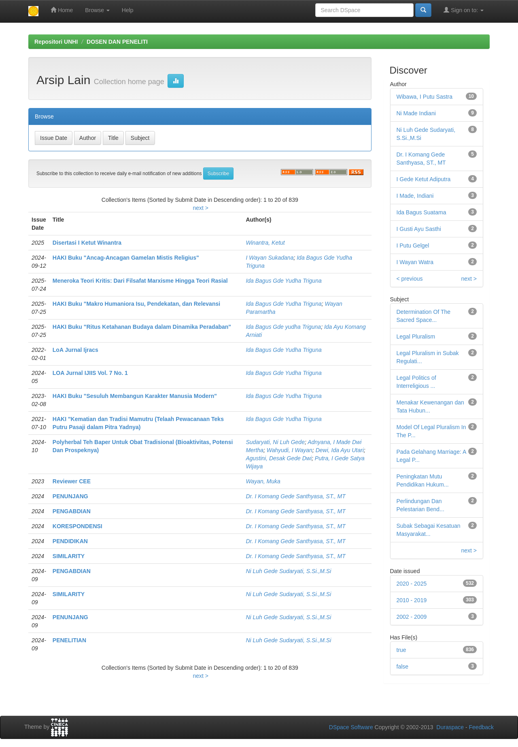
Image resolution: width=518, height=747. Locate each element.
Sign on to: (464, 9)
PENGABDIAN (72, 511)
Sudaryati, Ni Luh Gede (275, 442)
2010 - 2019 (412, 600)
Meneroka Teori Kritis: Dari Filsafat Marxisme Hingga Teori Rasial (140, 280)
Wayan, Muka (263, 481)
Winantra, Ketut (265, 242)
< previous (410, 278)
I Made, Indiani (415, 196)
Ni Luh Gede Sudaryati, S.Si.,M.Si (288, 571)
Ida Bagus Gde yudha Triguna (283, 327)
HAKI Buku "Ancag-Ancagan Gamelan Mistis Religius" (126, 257)
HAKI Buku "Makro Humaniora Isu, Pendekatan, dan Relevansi (136, 303)
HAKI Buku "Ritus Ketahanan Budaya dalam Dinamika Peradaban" (142, 327)
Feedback (481, 727)
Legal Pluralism (416, 336)
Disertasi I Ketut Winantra (87, 242)
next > (200, 208)
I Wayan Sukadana (269, 257)
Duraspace (450, 727)
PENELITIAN (69, 640)
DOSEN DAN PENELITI (117, 41)
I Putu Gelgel (413, 245)
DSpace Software (351, 727)
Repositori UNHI (56, 41)
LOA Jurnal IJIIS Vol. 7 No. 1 (90, 373)
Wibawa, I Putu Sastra (425, 96)
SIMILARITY (69, 556)
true (401, 650)
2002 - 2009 (412, 617)
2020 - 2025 (412, 583)
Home (62, 9)
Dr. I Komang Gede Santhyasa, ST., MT (295, 496)
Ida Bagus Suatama (421, 212)
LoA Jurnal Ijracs (75, 350)
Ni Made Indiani (416, 113)
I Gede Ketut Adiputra (424, 179)
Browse (97, 10)
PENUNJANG (70, 496)
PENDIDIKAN (70, 541)
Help (128, 10)
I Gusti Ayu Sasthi (419, 229)
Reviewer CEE (72, 481)
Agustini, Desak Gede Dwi (279, 458)
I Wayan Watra (415, 262)
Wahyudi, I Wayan (289, 450)
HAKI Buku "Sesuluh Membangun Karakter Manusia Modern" (135, 396)
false (403, 666)
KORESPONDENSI (77, 526)
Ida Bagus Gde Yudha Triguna (283, 280)
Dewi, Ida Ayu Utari (340, 450)
